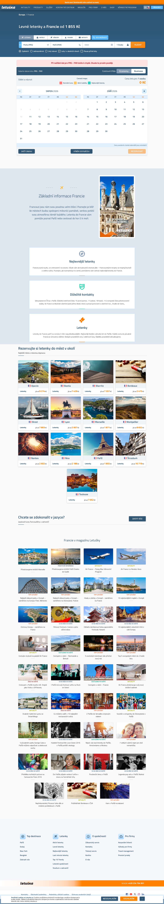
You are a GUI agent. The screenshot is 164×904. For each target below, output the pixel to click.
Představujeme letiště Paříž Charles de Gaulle (65, 570)
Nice (67, 458)
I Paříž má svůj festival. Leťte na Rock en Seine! (65, 686)
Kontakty (88, 846)
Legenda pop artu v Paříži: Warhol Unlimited (131, 775)
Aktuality (98, 566)
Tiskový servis (91, 851)
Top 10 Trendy (58, 859)
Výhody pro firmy (125, 846)
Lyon (67, 421)
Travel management (126, 851)
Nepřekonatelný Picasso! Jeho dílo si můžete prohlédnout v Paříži (49, 804)
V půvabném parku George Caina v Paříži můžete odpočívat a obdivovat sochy (33, 745)
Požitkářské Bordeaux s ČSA (82, 803)
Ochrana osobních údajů (81, 895)
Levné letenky (58, 846)
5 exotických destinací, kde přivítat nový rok (98, 657)
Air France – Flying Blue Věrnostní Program (98, 570)
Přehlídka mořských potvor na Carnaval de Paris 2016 (32, 775)
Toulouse (83, 494)
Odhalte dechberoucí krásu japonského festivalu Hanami (98, 628)
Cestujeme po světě (66, 652)
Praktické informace (65, 566)
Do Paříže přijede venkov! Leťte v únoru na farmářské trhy (65, 775)
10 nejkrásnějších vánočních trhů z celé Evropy (131, 628)
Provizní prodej (124, 855)
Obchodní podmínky (38, 895)
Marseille (100, 421)
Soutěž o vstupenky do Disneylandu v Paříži (131, 715)
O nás (87, 859)
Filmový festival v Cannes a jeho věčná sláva (65, 628)
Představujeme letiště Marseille (33, 569)
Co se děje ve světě (65, 624)
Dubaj (22, 846)
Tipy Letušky (32, 595)
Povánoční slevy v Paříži (98, 774)
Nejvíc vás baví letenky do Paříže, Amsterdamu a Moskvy (98, 744)
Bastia (67, 385)
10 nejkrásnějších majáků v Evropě (131, 598)
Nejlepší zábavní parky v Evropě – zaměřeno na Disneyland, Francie (65, 599)
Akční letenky (58, 842)
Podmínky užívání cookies (59, 895)
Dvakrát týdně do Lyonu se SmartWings (33, 715)
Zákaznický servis (92, 842)
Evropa (22, 14)
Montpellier (132, 421)
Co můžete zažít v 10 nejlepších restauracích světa (66, 715)
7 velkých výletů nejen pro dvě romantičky (131, 744)
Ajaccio (34, 385)
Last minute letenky (60, 855)
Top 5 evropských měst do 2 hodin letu (131, 657)
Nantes (35, 458)
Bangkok (23, 855)
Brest (35, 421)
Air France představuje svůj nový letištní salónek (131, 686)
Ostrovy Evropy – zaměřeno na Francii (33, 628)
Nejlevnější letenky (60, 851)
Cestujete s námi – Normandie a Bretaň (65, 657)
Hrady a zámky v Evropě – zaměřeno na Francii (98, 599)
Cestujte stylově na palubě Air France (33, 656)
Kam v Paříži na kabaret (115, 803)
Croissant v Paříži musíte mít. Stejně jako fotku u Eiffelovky (33, 686)
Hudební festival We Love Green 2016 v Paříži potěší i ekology (65, 744)
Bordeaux (132, 385)
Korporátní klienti (125, 842)
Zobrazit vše (25, 859)
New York (23, 851)
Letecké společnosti (60, 863)
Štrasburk (132, 458)
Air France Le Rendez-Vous (131, 569)
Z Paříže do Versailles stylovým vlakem (98, 715)
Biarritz (100, 385)
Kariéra (88, 855)
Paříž (99, 458)
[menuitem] (25, 7)
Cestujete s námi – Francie (98, 684)
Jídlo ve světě (33, 681)
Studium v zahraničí (60, 868)
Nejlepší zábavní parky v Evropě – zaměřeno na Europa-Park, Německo (33, 599)
